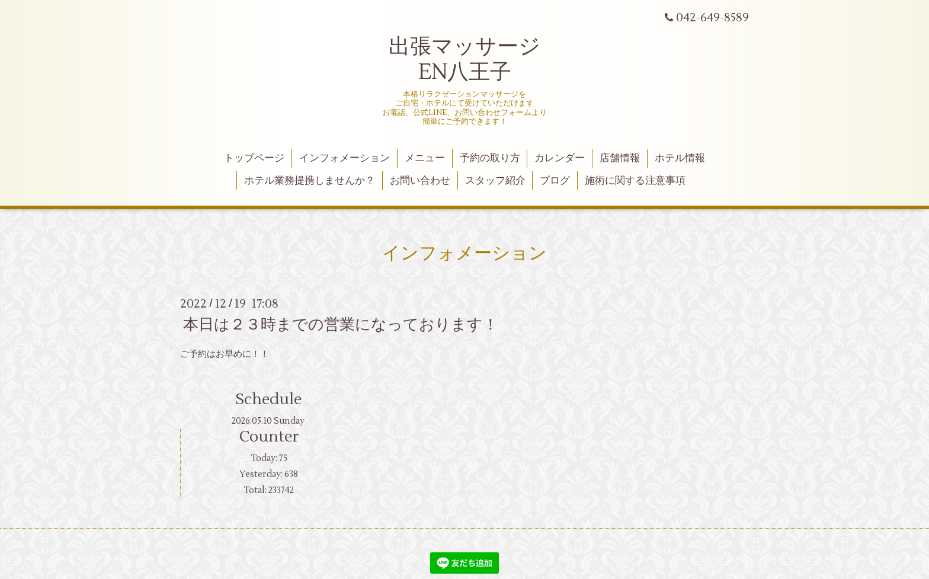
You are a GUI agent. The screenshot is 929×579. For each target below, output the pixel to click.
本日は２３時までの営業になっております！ (340, 325)
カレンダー (559, 158)
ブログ (555, 180)
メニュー (425, 158)
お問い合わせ (420, 180)
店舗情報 (620, 158)
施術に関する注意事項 (635, 180)
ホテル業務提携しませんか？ (309, 180)
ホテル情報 (680, 158)
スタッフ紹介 (495, 180)
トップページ (254, 158)
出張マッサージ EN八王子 (464, 59)
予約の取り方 (490, 158)
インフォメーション (344, 158)
